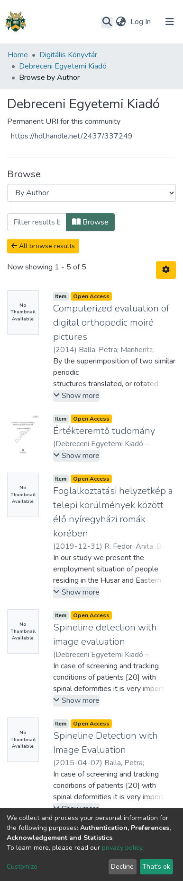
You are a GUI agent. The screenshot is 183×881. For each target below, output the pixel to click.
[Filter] (36, 222)
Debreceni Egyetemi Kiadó (63, 66)
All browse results (43, 246)
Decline (122, 866)
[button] (120, 21)
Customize (22, 866)
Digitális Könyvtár (68, 55)
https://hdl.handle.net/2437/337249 (72, 136)
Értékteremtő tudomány (104, 430)
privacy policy (122, 847)
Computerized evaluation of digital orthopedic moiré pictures (111, 322)
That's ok (156, 866)
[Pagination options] (166, 270)
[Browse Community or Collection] (91, 193)
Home (18, 55)
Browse (90, 222)
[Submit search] (107, 22)
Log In (141, 22)
